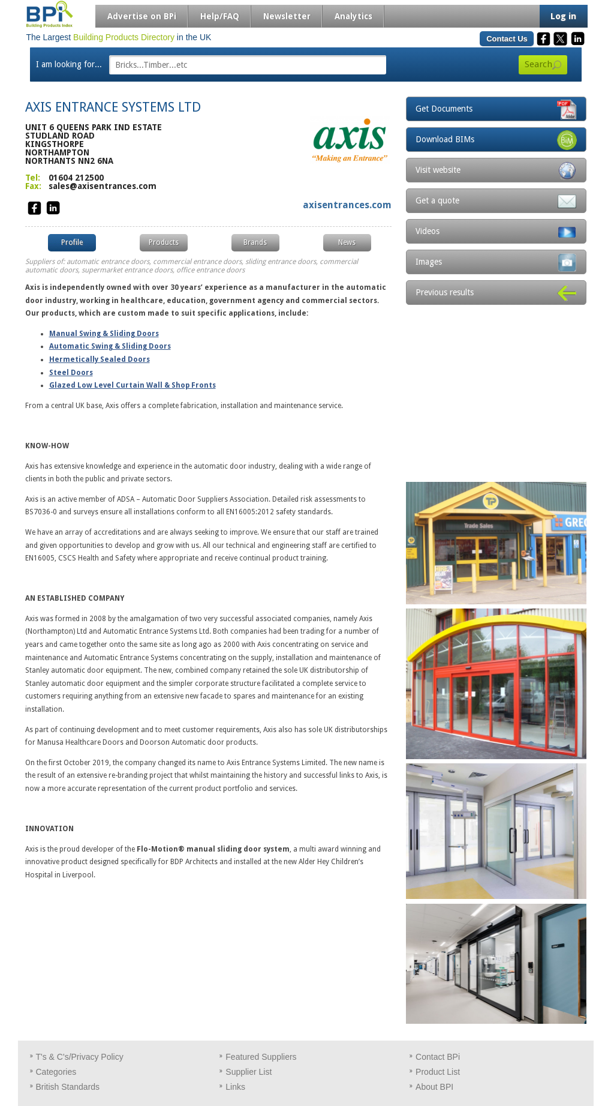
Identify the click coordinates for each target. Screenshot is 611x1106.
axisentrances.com (347, 205)
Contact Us (507, 38)
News (347, 242)
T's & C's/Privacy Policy (80, 1057)
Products (164, 242)
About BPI (434, 1087)
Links (235, 1087)
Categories (56, 1072)
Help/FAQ (219, 16)
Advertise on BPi (141, 16)
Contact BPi (438, 1057)
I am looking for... (69, 64)
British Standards (68, 1087)
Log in (563, 16)
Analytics (353, 16)
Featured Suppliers (260, 1057)
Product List (438, 1072)
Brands (255, 242)
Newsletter (287, 16)
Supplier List (248, 1072)
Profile (72, 242)
